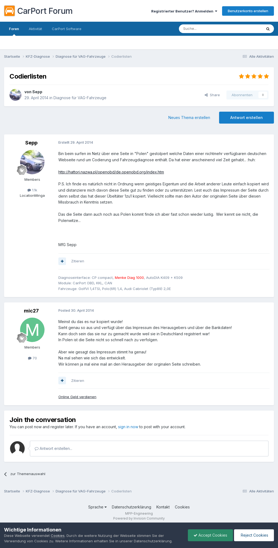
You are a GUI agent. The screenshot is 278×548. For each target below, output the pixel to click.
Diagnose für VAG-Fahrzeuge (79, 97)
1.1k (32, 190)
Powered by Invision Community (139, 518)
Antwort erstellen (246, 117)
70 (32, 358)
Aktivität (35, 29)
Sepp (37, 91)
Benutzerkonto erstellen (248, 11)
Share (212, 95)
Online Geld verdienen (77, 397)
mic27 (31, 311)
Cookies (182, 507)
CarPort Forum (38, 10)
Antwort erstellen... (53, 448)
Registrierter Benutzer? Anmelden (184, 11)
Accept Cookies (210, 535)
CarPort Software (66, 29)
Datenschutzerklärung (131, 507)
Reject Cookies (254, 535)
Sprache (97, 507)
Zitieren (77, 261)
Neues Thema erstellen (189, 117)
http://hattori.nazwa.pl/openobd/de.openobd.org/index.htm (111, 172)
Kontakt (163, 507)
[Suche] (206, 28)
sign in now (128, 426)
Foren (14, 31)
